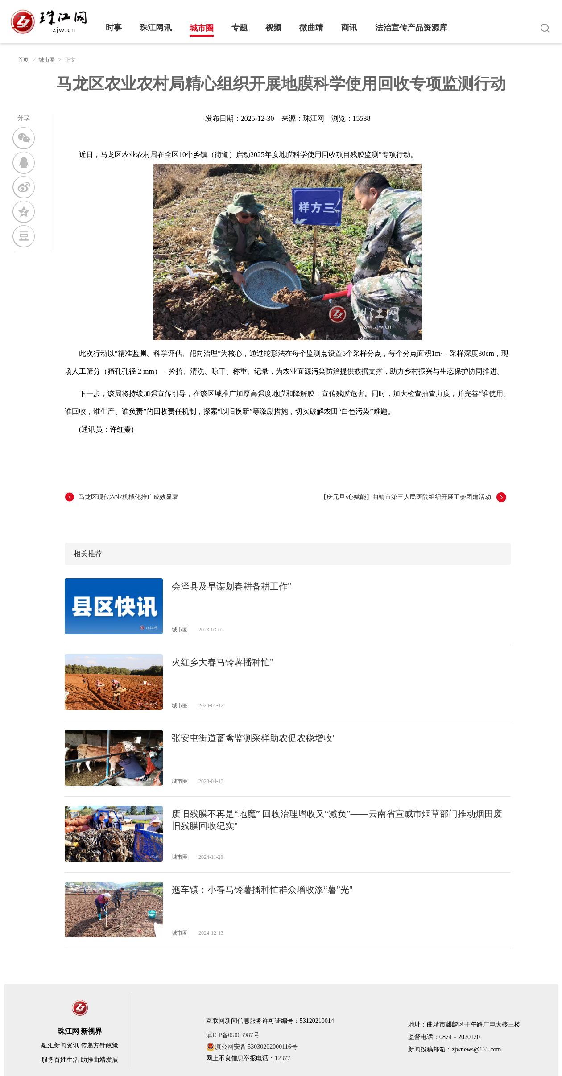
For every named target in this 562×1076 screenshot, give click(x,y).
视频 (273, 27)
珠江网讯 (156, 27)
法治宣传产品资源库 (411, 27)
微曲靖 (311, 27)
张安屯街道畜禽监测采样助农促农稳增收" (254, 738)
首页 (23, 60)
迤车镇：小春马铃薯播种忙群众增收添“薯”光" (262, 890)
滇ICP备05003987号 (233, 1035)
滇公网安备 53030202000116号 (252, 1047)
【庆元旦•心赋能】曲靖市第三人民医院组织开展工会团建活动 (405, 497)
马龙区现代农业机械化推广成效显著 (128, 497)
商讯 (349, 27)
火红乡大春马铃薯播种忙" (222, 662)
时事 (114, 27)
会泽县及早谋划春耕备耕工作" (231, 586)
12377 (282, 1058)
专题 (239, 27)
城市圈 (202, 28)
